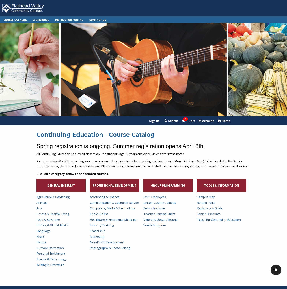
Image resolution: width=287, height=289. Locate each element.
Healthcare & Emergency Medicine (113, 220)
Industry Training (102, 225)
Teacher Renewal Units (159, 214)
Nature (41, 242)
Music (40, 237)
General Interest (61, 185)
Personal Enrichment (50, 254)
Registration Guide (210, 208)
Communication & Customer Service (114, 203)
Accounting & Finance (104, 197)
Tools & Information (221, 185)
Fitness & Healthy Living (52, 214)
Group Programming (168, 185)
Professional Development (114, 185)
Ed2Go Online (99, 214)
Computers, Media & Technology (112, 208)
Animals (41, 203)
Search (171, 121)
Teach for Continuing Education (219, 220)
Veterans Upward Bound (160, 220)
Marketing (97, 237)
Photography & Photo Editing (110, 248)
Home (224, 121)
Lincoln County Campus (160, 203)
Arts (39, 208)
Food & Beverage (48, 220)
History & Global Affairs (52, 225)
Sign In (154, 121)
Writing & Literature (50, 265)
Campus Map (206, 197)
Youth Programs (155, 225)
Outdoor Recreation (50, 248)
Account (206, 121)
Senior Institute (154, 208)
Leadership (97, 231)
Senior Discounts (208, 214)
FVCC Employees (155, 197)
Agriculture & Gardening (53, 197)
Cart (188, 121)
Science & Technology (51, 259)
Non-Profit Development (107, 242)
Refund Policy (206, 203)
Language (43, 231)
